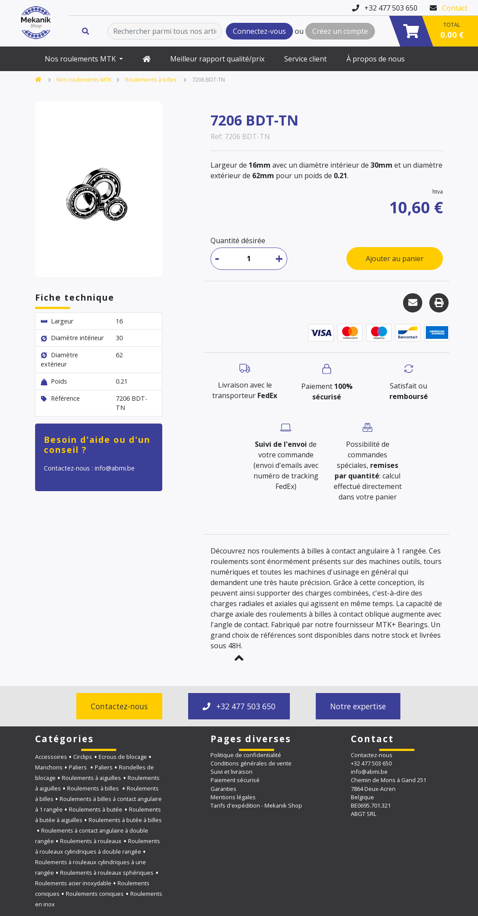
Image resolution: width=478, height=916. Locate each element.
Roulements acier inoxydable (73, 883)
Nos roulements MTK (81, 59)
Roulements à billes (151, 79)
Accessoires (51, 757)
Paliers (78, 767)
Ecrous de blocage (123, 757)
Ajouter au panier (395, 258)
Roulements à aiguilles (91, 778)
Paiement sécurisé (235, 780)
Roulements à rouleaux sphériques (106, 872)
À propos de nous (375, 59)
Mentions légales (233, 797)
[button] (239, 658)
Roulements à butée (95, 809)
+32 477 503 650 (239, 706)
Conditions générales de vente (251, 763)
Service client (305, 59)
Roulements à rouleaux (90, 841)
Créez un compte (340, 31)
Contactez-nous (119, 706)
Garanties (223, 789)
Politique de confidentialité (245, 755)
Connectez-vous (259, 31)
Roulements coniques (95, 894)
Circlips (82, 757)
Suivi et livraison (231, 772)
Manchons (49, 767)
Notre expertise (358, 706)
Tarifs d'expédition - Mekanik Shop (256, 805)
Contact (454, 8)
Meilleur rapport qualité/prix (217, 59)
